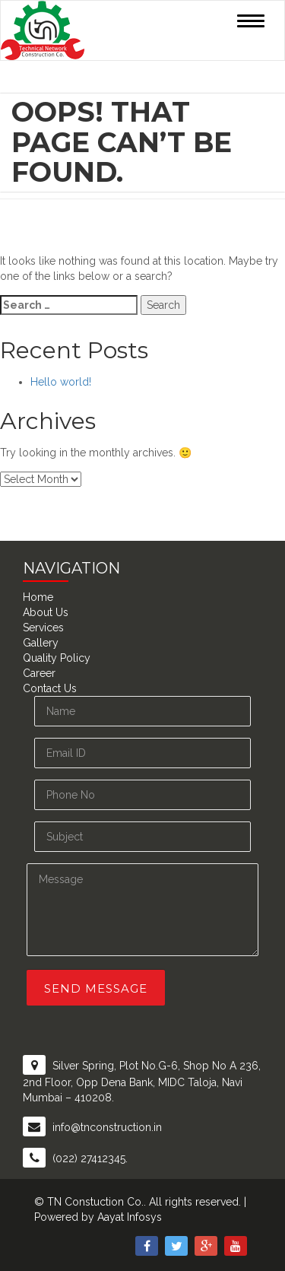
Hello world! (60, 382)
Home (38, 597)
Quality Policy (56, 658)
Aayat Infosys (129, 1217)
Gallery (41, 643)
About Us (45, 612)
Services (43, 627)
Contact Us (50, 688)
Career (39, 673)
